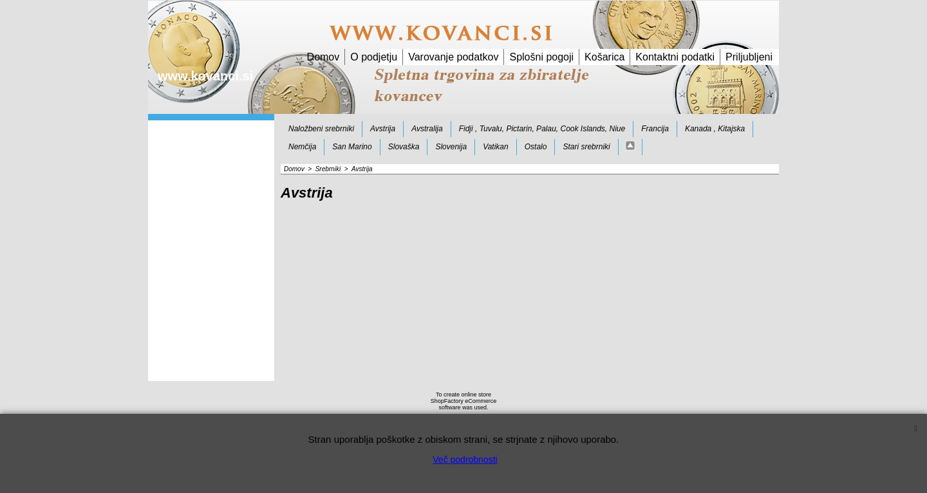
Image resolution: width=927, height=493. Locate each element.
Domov (323, 56)
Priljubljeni (749, 56)
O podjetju (373, 56)
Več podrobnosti (465, 459)
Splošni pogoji (541, 56)
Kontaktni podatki (675, 56)
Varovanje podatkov (453, 56)
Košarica (604, 56)
